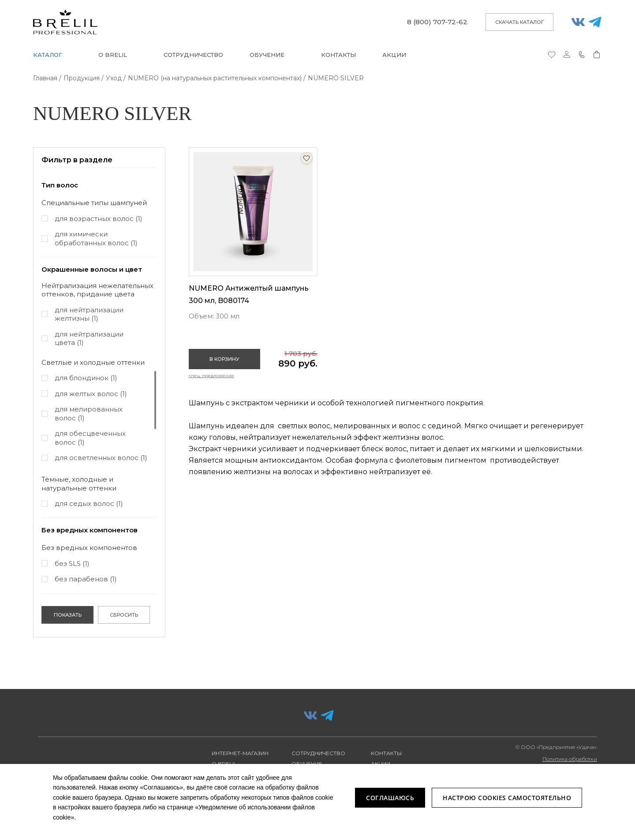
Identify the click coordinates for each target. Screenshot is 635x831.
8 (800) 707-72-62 (437, 22)
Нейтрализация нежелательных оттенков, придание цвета (97, 290)
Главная (45, 78)
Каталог (47, 54)
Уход (114, 78)
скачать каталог (519, 22)
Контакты (338, 54)
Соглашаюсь (390, 798)
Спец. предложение (211, 375)
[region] (99, 230)
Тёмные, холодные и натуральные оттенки (78, 483)
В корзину (224, 359)
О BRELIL (112, 54)
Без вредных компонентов (89, 547)
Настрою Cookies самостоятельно (507, 798)
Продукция (82, 78)
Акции (394, 54)
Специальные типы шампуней (94, 202)
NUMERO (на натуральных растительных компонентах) (215, 78)
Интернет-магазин (240, 753)
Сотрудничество (193, 54)
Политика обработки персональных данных (567, 762)
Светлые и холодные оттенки (93, 362)
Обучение (267, 54)
